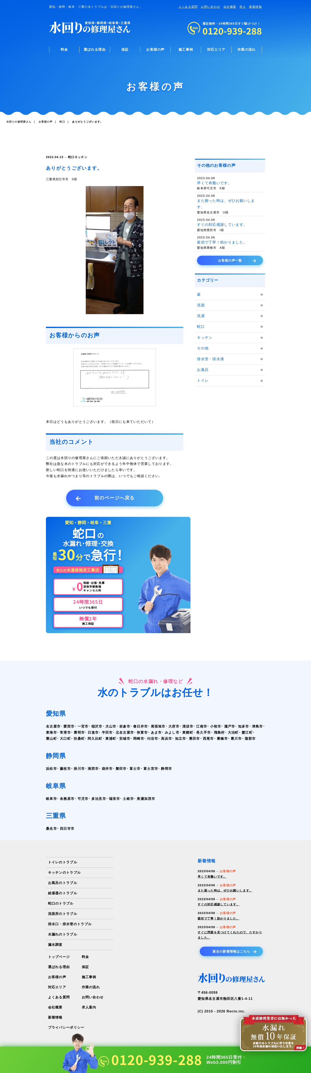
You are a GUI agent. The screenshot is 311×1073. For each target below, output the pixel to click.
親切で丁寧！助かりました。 (219, 918)
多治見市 (98, 798)
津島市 (257, 726)
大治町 (233, 732)
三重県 (56, 815)
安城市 (124, 738)
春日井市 (140, 726)
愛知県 (56, 713)
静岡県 (56, 755)
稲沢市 (96, 726)
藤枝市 (65, 768)
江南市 (201, 726)
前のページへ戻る (105, 498)
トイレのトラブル (62, 862)
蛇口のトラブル (61, 903)
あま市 (156, 732)
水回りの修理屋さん (19, 121)
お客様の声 (155, 49)
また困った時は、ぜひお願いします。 (225, 890)
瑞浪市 (114, 798)
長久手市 (203, 732)
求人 (242, 6)
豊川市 (236, 738)
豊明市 (79, 732)
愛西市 (68, 726)
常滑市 (65, 732)
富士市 (135, 768)
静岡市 (166, 768)
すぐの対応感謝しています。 (219, 904)
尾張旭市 (158, 726)
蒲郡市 (250, 738)
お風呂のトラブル (62, 883)
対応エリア (216, 49)
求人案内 (89, 1007)
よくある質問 (188, 6)
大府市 (173, 726)
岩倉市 (124, 726)
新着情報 (255, 6)
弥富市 (142, 732)
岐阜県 (56, 785)
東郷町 (187, 732)
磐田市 (121, 768)
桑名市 (51, 828)
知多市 (243, 726)
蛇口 (71, 157)
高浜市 (166, 738)
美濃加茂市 (146, 798)
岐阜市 (51, 798)
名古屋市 (53, 726)
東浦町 (110, 738)
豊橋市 (222, 738)
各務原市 (67, 798)
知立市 (180, 738)
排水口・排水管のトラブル (70, 924)
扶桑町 (79, 738)
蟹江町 (247, 732)
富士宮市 (150, 768)
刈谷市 (152, 738)
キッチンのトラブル (64, 872)
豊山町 (51, 738)
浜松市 (51, 768)
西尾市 (208, 738)
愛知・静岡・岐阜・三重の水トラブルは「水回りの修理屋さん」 (96, 6)
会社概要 (229, 6)
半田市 (107, 732)
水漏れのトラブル (62, 934)
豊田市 (194, 738)
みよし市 (172, 732)
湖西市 (93, 768)
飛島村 (219, 732)
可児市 (83, 798)
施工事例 (185, 49)
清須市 (187, 726)
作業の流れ (246, 49)
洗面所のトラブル (62, 914)
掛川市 (79, 768)
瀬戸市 (229, 726)
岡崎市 (138, 738)
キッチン (81, 157)
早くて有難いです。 (212, 876)
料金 (64, 49)
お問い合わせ (210, 6)
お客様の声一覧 (237, 260)
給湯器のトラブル (62, 893)
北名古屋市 (125, 732)
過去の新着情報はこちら (234, 951)
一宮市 (83, 726)
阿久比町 (95, 738)
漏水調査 (55, 944)
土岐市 (128, 798)
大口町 (65, 738)
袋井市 (107, 768)
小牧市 (215, 726)
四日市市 (67, 828)
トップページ (59, 957)
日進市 (93, 732)
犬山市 (110, 726)
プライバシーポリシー (66, 1027)
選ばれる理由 (95, 49)
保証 (125, 49)
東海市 (51, 732)
